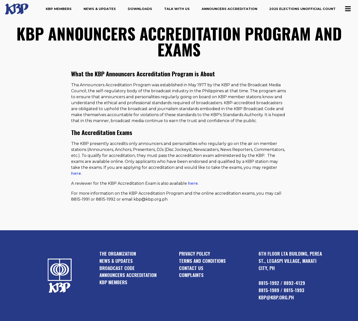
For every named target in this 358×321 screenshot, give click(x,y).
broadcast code (117, 268)
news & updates (116, 260)
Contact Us (191, 268)
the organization (117, 253)
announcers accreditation (128, 274)
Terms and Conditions (202, 260)
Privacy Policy (194, 253)
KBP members (113, 282)
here (76, 173)
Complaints (191, 274)
